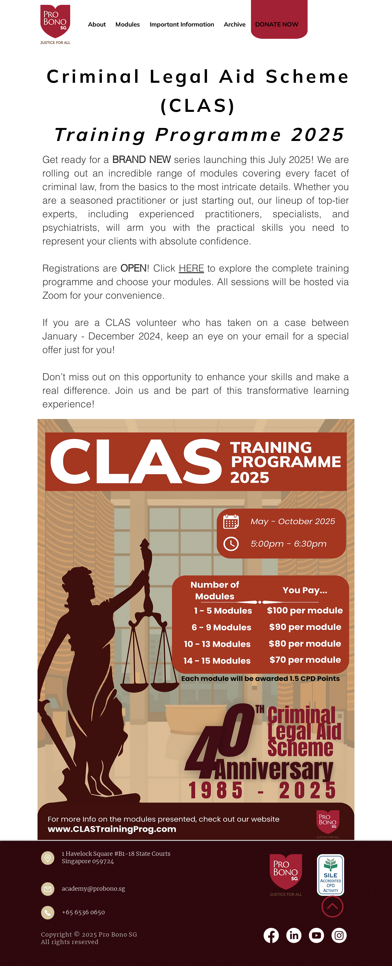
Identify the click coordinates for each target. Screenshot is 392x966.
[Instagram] (339, 935)
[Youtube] (316, 935)
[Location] (47, 858)
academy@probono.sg (93, 888)
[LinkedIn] (293, 935)
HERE (191, 268)
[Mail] (47, 889)
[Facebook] (271, 935)
